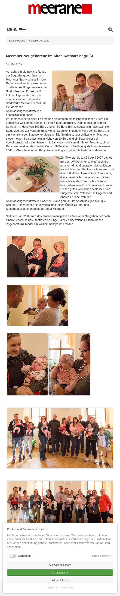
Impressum (52, 587)
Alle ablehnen (60, 580)
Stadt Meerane (17, 40)
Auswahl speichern (60, 564)
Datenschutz (66, 587)
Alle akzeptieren (60, 572)
